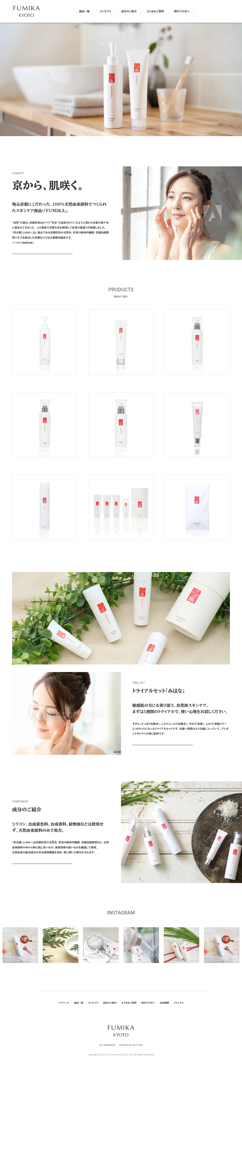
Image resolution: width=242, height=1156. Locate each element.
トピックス (179, 1080)
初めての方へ (148, 1080)
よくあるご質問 (129, 1080)
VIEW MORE (42, 257)
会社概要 (164, 1080)
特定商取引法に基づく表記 (130, 1122)
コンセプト (93, 1080)
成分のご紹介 (110, 1080)
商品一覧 (78, 1080)
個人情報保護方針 (107, 1122)
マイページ (63, 1080)
